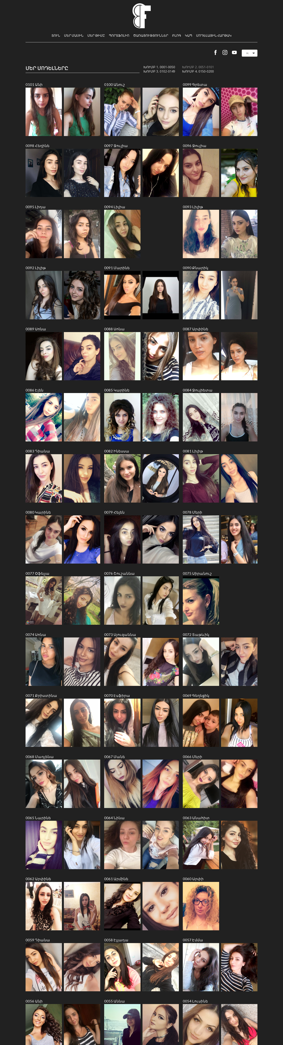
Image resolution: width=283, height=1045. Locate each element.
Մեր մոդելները (47, 68)
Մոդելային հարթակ (214, 35)
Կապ (188, 35)
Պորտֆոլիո (119, 35)
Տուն (55, 35)
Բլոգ (176, 35)
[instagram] (224, 52)
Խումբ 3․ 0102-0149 (159, 71)
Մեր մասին (74, 35)
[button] (249, 53)
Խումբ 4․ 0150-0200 (198, 71)
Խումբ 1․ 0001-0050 (159, 67)
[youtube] (234, 52)
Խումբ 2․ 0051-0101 (198, 67)
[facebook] (215, 52)
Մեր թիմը (96, 35)
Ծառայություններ (150, 35)
